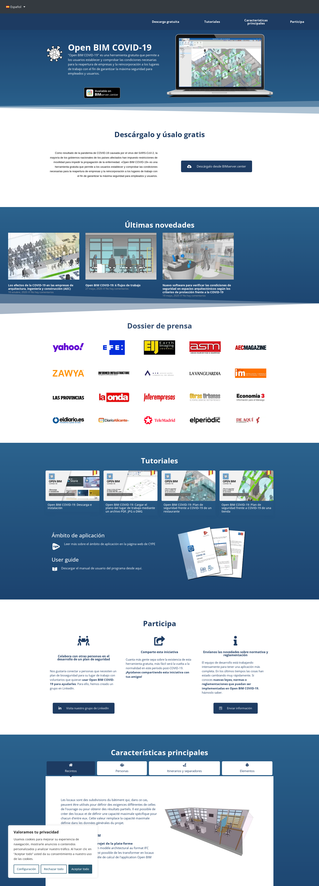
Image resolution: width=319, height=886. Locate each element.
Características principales (256, 21)
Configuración (26, 869)
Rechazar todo (53, 869)
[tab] (71, 768)
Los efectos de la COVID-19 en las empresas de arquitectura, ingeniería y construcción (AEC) (40, 287)
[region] (53, 851)
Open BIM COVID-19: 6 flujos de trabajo (113, 285)
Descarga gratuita (165, 21)
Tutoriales (212, 21)
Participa (297, 21)
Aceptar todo (80, 869)
